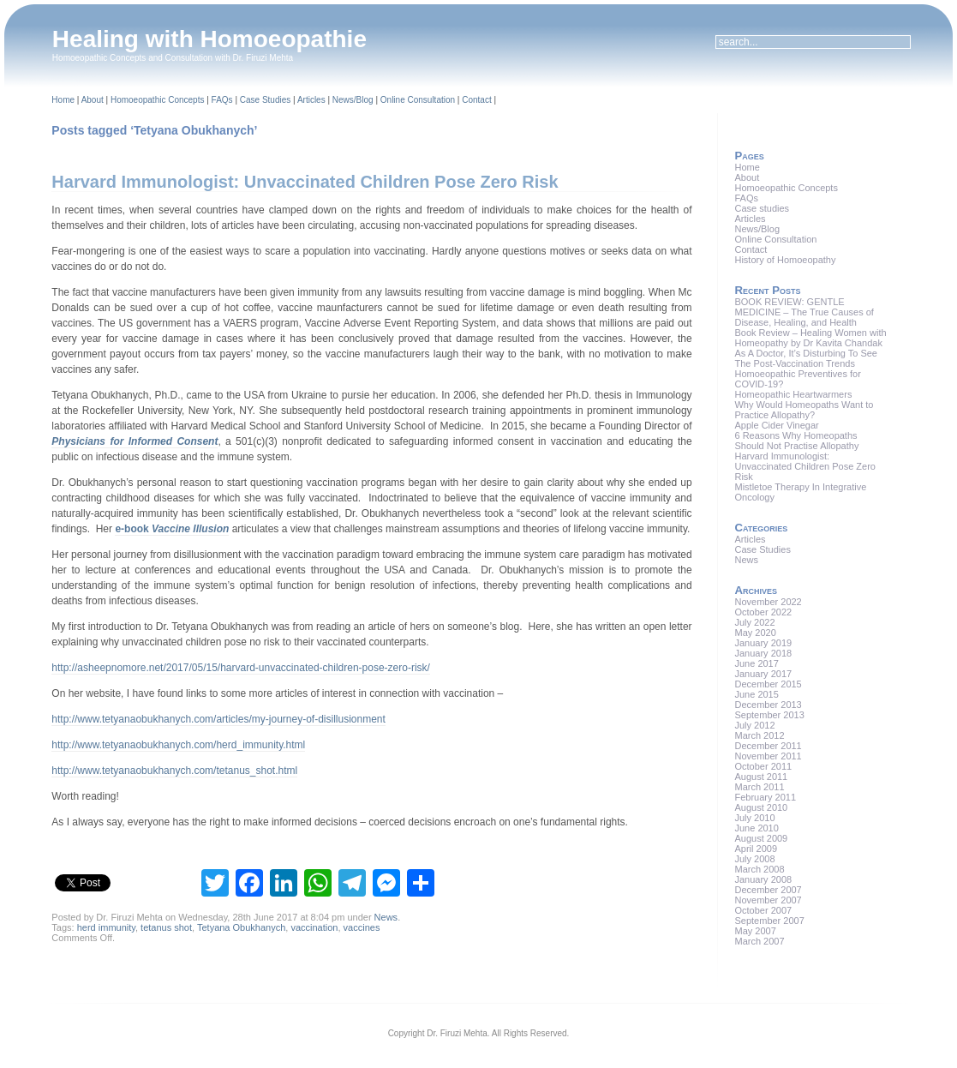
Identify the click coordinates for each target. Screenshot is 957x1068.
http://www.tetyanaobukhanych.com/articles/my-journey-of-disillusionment (218, 719)
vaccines (362, 927)
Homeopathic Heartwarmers (793, 394)
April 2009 (755, 848)
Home (63, 100)
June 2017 (756, 663)
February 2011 (765, 797)
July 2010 (754, 818)
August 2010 (760, 807)
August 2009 (760, 838)
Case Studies (265, 100)
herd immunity (106, 927)
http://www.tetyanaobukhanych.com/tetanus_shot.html (174, 771)
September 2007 (769, 920)
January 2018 (763, 653)
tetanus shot (166, 927)
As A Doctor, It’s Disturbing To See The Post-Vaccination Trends (805, 358)
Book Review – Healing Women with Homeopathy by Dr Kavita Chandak (810, 337)
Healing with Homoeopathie (209, 39)
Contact (476, 100)
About (92, 100)
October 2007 (763, 910)
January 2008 (763, 879)
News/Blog (353, 100)
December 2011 (767, 746)
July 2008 (754, 859)
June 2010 (756, 828)
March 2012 (759, 735)
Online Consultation (417, 100)
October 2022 (763, 612)
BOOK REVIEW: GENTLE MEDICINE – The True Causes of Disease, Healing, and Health (803, 312)
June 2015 (756, 694)
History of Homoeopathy (784, 260)
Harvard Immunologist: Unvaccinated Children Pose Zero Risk (304, 181)
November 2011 (767, 756)
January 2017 (763, 674)
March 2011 (759, 787)
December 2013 (767, 704)
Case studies (761, 208)
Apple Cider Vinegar (776, 425)
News (386, 917)
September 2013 (769, 715)
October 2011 (763, 766)
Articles (311, 100)
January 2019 (763, 643)
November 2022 (767, 602)
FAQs (222, 100)
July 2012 (754, 725)
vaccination (314, 927)
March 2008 (759, 869)
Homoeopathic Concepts (158, 100)
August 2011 (760, 776)
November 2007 (767, 900)
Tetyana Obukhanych (241, 927)
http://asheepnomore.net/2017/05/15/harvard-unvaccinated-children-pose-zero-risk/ (240, 668)
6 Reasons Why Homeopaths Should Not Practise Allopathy (796, 440)
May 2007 (754, 931)
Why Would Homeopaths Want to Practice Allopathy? (803, 409)
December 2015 (767, 684)
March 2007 (759, 941)
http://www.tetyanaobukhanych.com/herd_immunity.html (178, 745)
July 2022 (754, 622)
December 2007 (767, 890)
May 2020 (754, 632)
